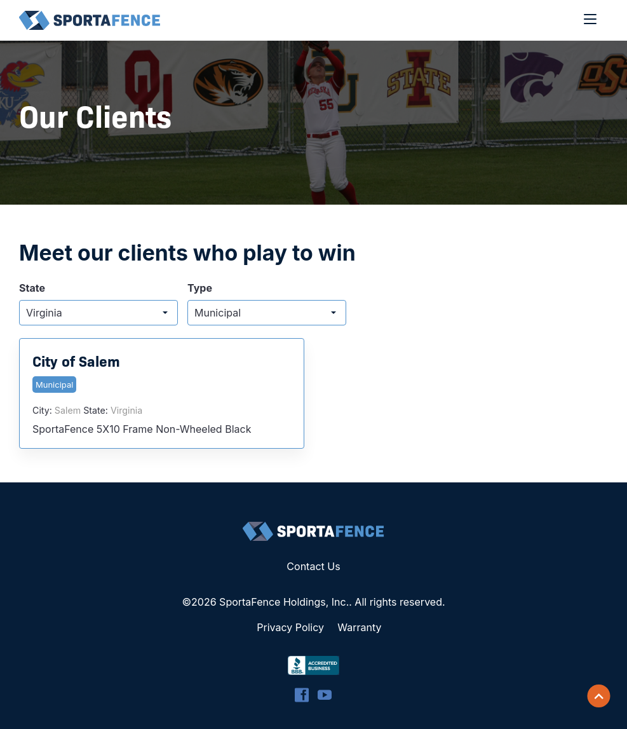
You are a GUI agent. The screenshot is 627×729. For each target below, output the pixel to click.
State (32, 288)
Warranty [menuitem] (359, 627)
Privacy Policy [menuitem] (290, 627)
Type (199, 288)
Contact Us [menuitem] (313, 566)
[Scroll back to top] (599, 696)
